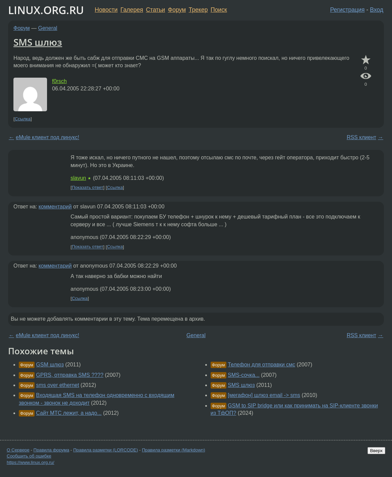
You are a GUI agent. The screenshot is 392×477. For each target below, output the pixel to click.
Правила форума (52, 449)
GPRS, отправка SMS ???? (69, 375)
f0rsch (59, 81)
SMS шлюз (37, 42)
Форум (177, 9)
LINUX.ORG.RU (46, 10)
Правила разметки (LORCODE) (105, 449)
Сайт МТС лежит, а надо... (68, 413)
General (47, 28)
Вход (376, 9)
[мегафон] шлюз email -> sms (264, 395)
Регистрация (347, 9)
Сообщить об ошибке (29, 456)
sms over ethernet (57, 385)
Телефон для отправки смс (261, 364)
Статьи (155, 9)
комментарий (55, 206)
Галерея (132, 9)
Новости (106, 9)
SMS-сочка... (244, 375)
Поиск (219, 9)
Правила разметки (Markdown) (173, 449)
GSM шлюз (49, 364)
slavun (78, 178)
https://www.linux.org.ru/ (30, 462)
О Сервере (18, 449)
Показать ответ (87, 187)
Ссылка (23, 118)
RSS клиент (361, 137)
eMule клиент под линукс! (47, 137)
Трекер (198, 9)
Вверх (376, 450)
